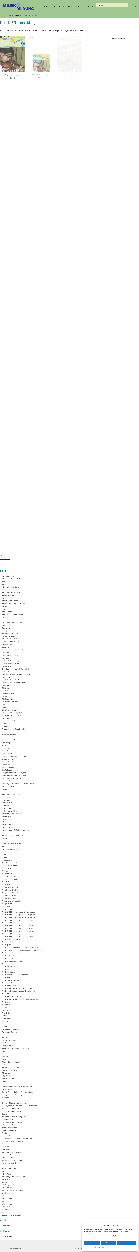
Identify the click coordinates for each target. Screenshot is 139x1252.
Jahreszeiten (7, 816)
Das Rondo (6, 658)
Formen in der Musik (10, 740)
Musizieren (6, 1002)
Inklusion (5, 805)
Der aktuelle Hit (8, 666)
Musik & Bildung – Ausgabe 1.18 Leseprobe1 (18, 914)
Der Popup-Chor (8, 677)
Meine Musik (7, 874)
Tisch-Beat (6, 1147)
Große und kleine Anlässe (12, 778)
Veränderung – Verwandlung (13, 1160)
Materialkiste (7, 868)
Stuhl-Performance (9, 1130)
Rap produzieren (8, 1054)
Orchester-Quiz (7, 1024)
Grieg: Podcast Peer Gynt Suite (14, 775)
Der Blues (6, 672)
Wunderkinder (7, 1204)
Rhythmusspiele (8, 1078)
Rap (3, 1051)
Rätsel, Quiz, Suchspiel (11, 1062)
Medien (5, 871)
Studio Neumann (17, 1248)
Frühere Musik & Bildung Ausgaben (15, 756)
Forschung (6, 743)
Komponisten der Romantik (12, 835)
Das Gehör (6, 652)
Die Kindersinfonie (9, 693)
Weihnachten (7, 1188)
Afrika (4, 582)
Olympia (5, 1021)
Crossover (6, 647)
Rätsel (4, 1059)
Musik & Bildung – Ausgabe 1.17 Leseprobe (18, 912)
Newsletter (6, 1013)
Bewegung (6, 631)
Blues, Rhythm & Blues (11, 639)
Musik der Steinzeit (9, 942)
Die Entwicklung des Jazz (11, 680)
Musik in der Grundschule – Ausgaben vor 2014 (20, 947)
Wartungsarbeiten (9, 1185)
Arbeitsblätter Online (10, 601)
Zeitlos (4, 1212)
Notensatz (6, 1015)
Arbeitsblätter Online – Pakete (13, 603)
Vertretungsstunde (9, 1168)
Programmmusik (8, 1046)
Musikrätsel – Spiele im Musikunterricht (17, 988)
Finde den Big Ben (9, 734)
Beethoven (6, 628)
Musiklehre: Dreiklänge (10, 980)
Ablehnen (108, 1243)
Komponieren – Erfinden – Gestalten (16, 830)
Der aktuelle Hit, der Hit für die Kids (16, 669)
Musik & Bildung (8, 909)
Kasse (4, 819)
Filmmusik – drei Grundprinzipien (14, 729)
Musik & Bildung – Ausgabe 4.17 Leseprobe (18, 934)
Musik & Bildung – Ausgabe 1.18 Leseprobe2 (19, 917)
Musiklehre (6, 977)
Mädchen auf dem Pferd (11, 863)
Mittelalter (6, 906)
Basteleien (6, 625)
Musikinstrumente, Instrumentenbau (15, 975)
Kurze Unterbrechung (10, 849)
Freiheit (5, 751)
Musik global (7, 945)
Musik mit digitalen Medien (12, 953)
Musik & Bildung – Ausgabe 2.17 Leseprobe (18, 920)
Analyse (5, 590)
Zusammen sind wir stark (11, 1215)
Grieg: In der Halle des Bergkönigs (15, 773)
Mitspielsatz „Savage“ (10, 898)
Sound (4, 1114)
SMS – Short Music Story (11, 1108)
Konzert (5, 841)
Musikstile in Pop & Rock (11, 996)
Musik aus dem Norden (11, 939)
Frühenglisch (7, 753)
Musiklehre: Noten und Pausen (13, 983)
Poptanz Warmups (9, 1040)
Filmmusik (6, 726)
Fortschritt (6, 745)
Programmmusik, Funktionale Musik (15, 1048)
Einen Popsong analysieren (12, 712)
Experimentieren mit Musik (12, 715)
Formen (5, 737)
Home (4, 789)
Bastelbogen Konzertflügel (12, 622)
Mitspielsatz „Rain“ (9, 895)
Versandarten (7, 1166)
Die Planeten (7, 696)
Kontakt (5, 838)
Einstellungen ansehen (127, 1243)
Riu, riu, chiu (7, 1084)
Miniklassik (6, 885)
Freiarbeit (5, 748)
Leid (3, 852)
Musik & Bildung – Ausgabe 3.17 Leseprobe (18, 925)
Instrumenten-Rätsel (9, 811)
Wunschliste (6, 1207)
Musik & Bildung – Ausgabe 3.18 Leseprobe (18, 928)
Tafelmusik (6, 1133)
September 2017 (8, 1226)
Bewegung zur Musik (10, 633)
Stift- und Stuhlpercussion (12, 1122)
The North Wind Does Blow (12, 1141)
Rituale (4, 1081)
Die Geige (6, 685)
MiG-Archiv (6, 882)
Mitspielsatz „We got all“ (11, 901)
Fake (4, 723)
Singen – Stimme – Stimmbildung (14, 1103)
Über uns (5, 1149)
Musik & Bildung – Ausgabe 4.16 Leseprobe (18, 931)
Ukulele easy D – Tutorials (12, 1152)
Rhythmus (6, 1073)
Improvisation (7, 803)
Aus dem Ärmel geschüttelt (12, 614)
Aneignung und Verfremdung (13, 592)
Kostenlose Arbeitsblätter (11, 844)
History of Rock (8, 786)
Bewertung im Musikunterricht (13, 636)
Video (4, 1171)
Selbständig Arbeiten (10, 1097)
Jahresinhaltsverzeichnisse (12, 813)
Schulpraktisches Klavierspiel (13, 1095)
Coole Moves (7, 644)
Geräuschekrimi (8, 764)
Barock (4, 620)
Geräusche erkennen (10, 762)
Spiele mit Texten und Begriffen (14, 1116)
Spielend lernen (8, 1119)
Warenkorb (6, 1179)
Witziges (5, 1201)
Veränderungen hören (10, 1163)
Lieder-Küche (7, 860)
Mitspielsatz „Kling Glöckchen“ (13, 893)
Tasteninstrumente (9, 1136)
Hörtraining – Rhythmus (11, 794)
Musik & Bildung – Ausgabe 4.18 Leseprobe (18, 936)
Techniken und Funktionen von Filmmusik (17, 1138)
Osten (4, 1026)
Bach (4, 617)
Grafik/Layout (7, 770)
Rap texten (6, 1056)
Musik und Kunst (8, 955)
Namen (4, 1007)
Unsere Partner (8, 1157)
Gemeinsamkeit (8, 759)
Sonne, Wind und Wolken (11, 1111)
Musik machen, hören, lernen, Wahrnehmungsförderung (23, 950)
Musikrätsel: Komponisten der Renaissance (18, 991)
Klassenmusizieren (9, 824)
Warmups (5, 1182)
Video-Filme (6, 1174)
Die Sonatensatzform (10, 702)
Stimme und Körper (9, 1125)
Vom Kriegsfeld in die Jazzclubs (14, 1177)
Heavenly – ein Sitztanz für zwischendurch (18, 784)
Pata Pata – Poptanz (10, 1029)
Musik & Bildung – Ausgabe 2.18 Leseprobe (18, 923)
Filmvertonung (7, 732)
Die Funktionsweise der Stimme (14, 683)
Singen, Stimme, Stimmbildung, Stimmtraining (19, 1106)
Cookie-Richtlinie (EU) (10, 642)
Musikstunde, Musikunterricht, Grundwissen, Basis (21, 999)
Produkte (5, 1043)
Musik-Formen (7, 958)
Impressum (122, 1248)
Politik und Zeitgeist (9, 1032)
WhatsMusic (6, 1196)
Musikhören (6, 969)
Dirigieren (5, 707)
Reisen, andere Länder (10, 1067)
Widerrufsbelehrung (9, 1198)
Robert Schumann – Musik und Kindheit (17, 1087)
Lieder (4, 857)
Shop (4, 1100)
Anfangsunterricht (9, 595)
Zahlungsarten (7, 1209)
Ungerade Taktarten (9, 1155)
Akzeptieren (92, 1243)
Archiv (4, 606)
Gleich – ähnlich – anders (11, 767)
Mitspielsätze (7, 904)
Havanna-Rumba (8, 781)
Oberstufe (6, 1018)
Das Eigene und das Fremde (13, 650)
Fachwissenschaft (8, 721)
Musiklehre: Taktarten (10, 986)
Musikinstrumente (9, 972)
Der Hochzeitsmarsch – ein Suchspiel (16, 674)
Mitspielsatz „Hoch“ (9, 890)
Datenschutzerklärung (111, 1248)
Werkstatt (6, 1193)
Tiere (4, 1144)
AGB (4, 584)
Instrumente (6, 808)
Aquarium (5, 598)
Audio (4, 609)
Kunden (5, 846)
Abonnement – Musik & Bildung (14, 579)
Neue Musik (6, 1010)
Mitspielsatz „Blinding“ (10, 887)
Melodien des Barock (10, 879)
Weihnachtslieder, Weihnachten (14, 1190)
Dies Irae (5, 704)
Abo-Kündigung (8, 576)
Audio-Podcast (7, 612)
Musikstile (6, 994)
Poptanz (5, 1035)
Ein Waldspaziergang (10, 710)
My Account (6, 1005)
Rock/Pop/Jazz (7, 1089)
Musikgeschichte (8, 964)
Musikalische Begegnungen (12, 961)
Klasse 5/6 (6, 822)
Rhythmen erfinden (9, 1070)
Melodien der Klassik (10, 876)
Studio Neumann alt (9, 1127)
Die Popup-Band (8, 699)
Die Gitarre (6, 688)
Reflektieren (6, 1065)
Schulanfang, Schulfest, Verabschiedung (17, 1092)
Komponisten (7, 833)
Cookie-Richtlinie (99, 1248)
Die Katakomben (8, 691)
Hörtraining (6, 792)
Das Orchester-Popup (10, 655)
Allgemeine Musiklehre (10, 587)
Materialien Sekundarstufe (12, 865)
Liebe (4, 854)
